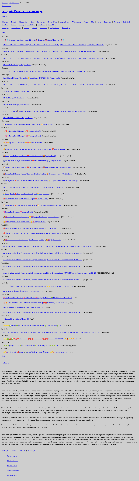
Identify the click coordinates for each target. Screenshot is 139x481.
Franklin (5, 25)
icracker (13, 450)
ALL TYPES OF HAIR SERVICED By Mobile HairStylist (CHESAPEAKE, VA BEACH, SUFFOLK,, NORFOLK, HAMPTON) (44, 71)
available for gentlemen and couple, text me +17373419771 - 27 (23, 291)
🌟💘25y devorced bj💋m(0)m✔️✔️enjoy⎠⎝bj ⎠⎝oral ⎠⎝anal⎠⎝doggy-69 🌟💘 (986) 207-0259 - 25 (35, 352)
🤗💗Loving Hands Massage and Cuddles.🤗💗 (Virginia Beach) (24, 222)
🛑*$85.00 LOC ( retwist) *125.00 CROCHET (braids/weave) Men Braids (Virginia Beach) (32, 233)
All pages (6, 363)
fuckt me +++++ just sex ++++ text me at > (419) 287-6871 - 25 (23, 307)
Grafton (13, 25)
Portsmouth (41, 22)
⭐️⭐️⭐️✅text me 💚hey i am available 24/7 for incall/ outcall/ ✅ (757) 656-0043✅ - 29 (32, 325)
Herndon (26, 28)
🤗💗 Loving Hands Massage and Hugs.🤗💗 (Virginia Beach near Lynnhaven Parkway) (31, 217)
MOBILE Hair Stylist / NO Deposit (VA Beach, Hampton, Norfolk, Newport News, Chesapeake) (33, 187)
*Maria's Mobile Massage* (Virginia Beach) (17, 65)
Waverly (21, 25)
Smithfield (126, 22)
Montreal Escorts (12, 461)
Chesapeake (23, 22)
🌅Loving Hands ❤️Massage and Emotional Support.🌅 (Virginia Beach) (26, 194)
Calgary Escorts (12, 466)
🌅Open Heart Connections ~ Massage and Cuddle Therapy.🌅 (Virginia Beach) (28, 124)
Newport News (52, 22)
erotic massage (22, 11)
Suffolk (32, 22)
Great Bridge (52, 25)
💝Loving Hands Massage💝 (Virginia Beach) (18, 212)
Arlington (5, 28)
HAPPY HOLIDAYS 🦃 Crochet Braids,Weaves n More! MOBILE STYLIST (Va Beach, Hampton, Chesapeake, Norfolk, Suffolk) (44, 111)
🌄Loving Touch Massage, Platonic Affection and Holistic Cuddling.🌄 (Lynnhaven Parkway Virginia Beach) (38, 174)
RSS (3, 356)
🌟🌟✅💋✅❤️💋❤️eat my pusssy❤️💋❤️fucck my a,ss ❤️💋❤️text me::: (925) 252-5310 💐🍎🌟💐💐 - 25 (40, 339)
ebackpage (31, 450)
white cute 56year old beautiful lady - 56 (16, 319)
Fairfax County (16, 28)
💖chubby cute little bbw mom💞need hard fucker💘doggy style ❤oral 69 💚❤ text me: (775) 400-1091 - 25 (37, 298)
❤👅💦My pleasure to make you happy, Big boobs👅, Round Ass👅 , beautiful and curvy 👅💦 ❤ (34, 40)
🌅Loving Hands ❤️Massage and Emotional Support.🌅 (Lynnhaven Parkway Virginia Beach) (33, 205)
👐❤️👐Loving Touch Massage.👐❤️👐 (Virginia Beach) (22, 131)
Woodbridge (66, 28)
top (3, 32)
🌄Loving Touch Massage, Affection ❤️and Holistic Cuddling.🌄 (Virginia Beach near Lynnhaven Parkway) (37, 167)
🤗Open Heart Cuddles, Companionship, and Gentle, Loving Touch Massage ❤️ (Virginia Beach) (34, 149)
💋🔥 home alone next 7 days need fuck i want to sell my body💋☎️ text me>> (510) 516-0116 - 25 (35, 302)
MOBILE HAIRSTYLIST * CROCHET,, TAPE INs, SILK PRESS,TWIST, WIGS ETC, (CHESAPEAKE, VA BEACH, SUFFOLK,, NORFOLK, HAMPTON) (53, 45)
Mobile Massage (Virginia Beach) (14, 98)
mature (4, 16)
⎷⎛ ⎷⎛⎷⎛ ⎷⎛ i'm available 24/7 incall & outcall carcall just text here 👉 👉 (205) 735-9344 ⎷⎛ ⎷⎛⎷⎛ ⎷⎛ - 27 (38, 286)
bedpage (5, 450)
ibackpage (22, 450)
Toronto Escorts (12, 456)
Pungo (86, 22)
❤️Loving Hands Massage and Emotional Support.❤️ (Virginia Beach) (25, 199)
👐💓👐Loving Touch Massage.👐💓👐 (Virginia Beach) (22, 136)
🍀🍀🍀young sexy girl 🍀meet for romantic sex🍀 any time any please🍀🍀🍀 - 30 (30, 345)
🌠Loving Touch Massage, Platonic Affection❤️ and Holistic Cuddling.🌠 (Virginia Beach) (32, 161)
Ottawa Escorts (12, 475)
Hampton (5, 22)
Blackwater (107, 22)
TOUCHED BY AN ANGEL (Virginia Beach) (17, 118)
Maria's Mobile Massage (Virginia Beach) (16, 104)
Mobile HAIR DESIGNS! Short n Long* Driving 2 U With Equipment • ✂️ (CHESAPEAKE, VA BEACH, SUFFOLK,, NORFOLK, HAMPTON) (49, 51)
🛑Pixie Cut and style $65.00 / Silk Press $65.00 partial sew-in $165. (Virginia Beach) (30, 228)
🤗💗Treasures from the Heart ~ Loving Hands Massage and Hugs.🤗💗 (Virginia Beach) (32, 240)
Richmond (43, 28)
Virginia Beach (14, 3)
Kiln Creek (41, 25)
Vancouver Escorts (13, 470)
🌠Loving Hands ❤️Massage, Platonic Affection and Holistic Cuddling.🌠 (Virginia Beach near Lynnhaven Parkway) (40, 180)
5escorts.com (6, 6)
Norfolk (13, 22)
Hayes (99, 22)
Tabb (92, 22)
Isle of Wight (31, 25)
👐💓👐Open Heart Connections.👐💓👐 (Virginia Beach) (22, 142)
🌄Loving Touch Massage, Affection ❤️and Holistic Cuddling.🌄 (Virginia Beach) (29, 156)
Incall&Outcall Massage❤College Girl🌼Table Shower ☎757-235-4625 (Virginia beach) (31, 78)
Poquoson (117, 22)
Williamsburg (76, 22)
